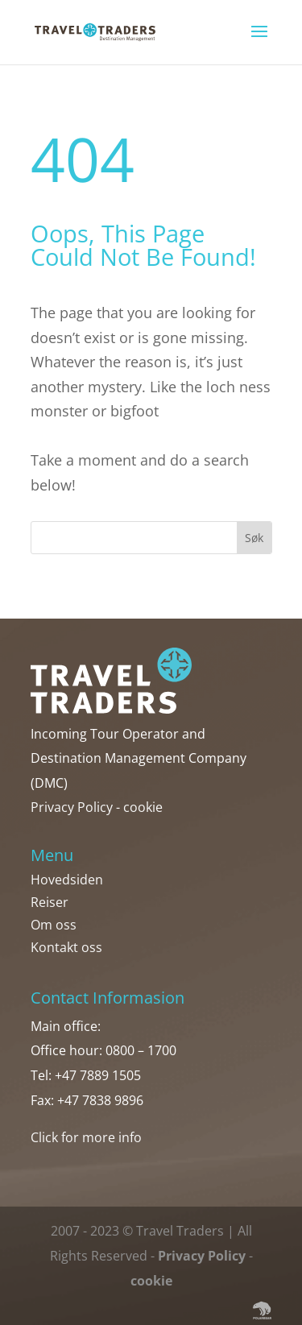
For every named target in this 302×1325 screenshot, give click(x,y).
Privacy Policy (72, 807)
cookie (143, 807)
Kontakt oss (66, 947)
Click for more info (86, 1137)
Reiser (49, 902)
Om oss (54, 925)
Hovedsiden (67, 879)
